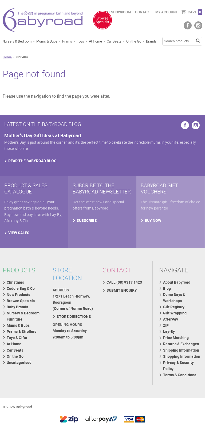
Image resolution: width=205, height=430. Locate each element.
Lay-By (169, 331)
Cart (195, 12)
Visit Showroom (116, 12)
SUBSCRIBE (87, 220)
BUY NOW (153, 220)
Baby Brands (17, 306)
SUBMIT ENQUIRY (122, 290)
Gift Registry (173, 306)
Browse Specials (21, 300)
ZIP (166, 325)
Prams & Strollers (21, 331)
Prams (67, 41)
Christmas (15, 282)
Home (7, 57)
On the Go (133, 41)
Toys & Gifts (17, 337)
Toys (80, 41)
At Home (95, 41)
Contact (143, 12)
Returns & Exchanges (181, 343)
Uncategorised (19, 362)
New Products (18, 294)
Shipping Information (181, 350)
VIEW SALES (18, 232)
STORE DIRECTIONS (74, 316)
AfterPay (170, 319)
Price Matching (176, 337)
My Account (166, 12)
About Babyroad (176, 282)
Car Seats (114, 41)
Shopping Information (181, 356)
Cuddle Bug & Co (21, 288)
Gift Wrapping (175, 312)
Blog (167, 288)
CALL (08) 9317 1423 (124, 282)
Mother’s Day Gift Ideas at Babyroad (42, 135)
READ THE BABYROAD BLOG (32, 160)
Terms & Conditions (179, 374)
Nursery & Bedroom (16, 41)
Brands (151, 41)
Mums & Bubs (46, 41)
